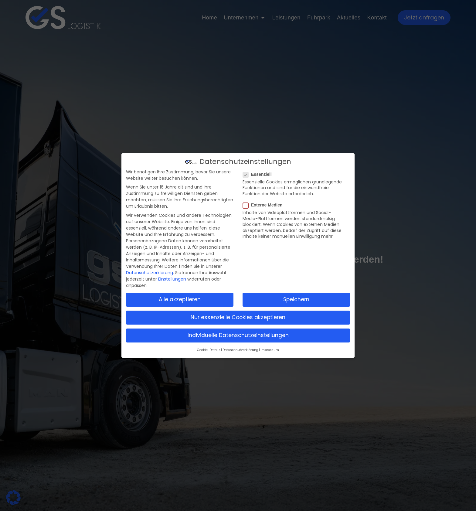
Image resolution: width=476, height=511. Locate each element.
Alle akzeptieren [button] (180, 299)
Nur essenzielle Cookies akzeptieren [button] (238, 317)
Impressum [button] (269, 350)
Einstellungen (172, 279)
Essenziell (259, 174)
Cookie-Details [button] (208, 350)
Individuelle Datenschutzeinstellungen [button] (238, 335)
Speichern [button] (296, 299)
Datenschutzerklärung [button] (240, 350)
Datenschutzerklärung (149, 273)
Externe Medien (264, 205)
